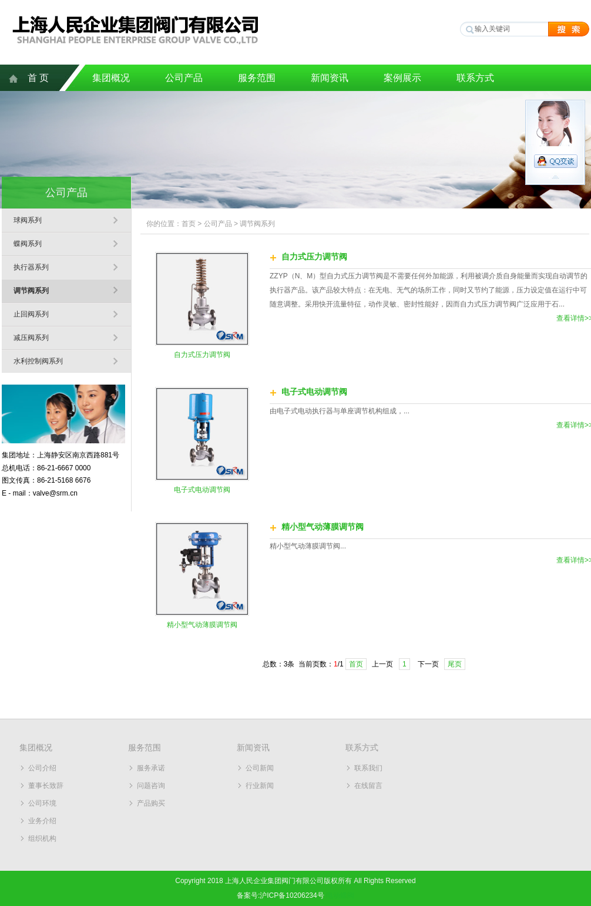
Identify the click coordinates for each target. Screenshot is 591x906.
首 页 (38, 78)
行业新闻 (260, 786)
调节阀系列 (31, 291)
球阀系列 (28, 220)
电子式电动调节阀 (202, 490)
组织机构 (42, 838)
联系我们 (368, 768)
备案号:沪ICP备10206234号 (280, 895)
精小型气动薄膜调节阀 (202, 625)
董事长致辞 (45, 786)
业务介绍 (42, 821)
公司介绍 (42, 768)
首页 (189, 224)
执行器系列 (31, 267)
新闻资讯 (329, 78)
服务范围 (257, 78)
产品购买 (151, 803)
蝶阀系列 (28, 244)
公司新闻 (260, 768)
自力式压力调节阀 (202, 355)
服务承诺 (151, 768)
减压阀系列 (31, 338)
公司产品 (184, 78)
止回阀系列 (31, 314)
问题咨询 (151, 786)
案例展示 (402, 78)
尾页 (455, 664)
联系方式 (475, 78)
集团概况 (111, 78)
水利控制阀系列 (38, 361)
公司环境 (42, 803)
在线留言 (368, 786)
